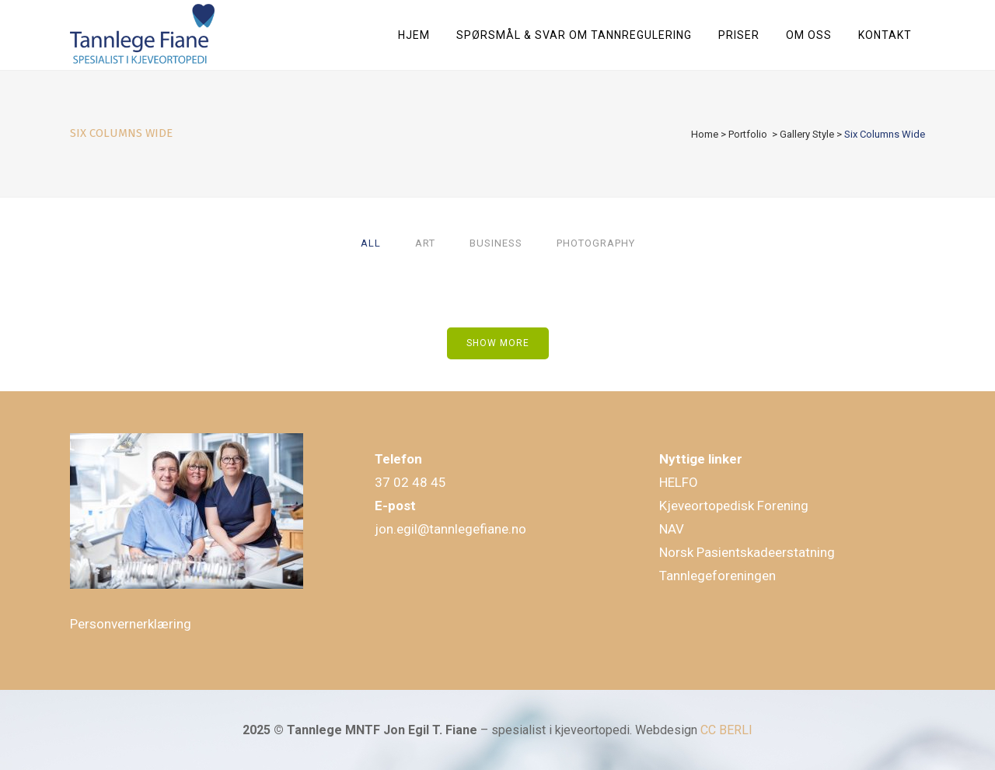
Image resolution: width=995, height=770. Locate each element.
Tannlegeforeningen (717, 575)
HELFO (678, 482)
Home (704, 134)
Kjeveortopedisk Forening (733, 505)
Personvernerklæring (130, 624)
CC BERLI (726, 730)
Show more (497, 343)
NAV (671, 529)
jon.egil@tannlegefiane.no (450, 529)
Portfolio (747, 134)
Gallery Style (807, 134)
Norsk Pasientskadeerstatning (747, 552)
